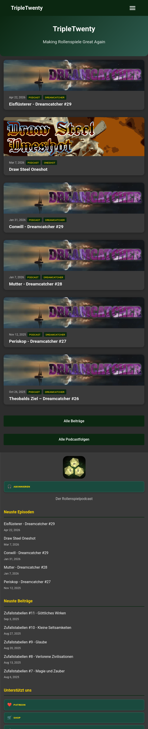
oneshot (49, 162)
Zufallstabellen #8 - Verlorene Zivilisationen (38, 656)
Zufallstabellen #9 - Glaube (25, 642)
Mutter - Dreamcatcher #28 (35, 284)
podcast (34, 97)
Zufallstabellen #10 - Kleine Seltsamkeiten (37, 627)
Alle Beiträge (74, 421)
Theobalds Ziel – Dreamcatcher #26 (44, 398)
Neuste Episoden (19, 512)
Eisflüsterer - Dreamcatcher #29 (40, 104)
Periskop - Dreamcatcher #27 (37, 341)
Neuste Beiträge (18, 601)
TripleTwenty (27, 8)
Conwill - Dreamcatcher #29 (36, 226)
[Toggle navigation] (132, 8)
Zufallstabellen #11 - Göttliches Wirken (35, 613)
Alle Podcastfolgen (74, 439)
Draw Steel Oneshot (28, 169)
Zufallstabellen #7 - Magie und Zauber (34, 671)
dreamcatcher (54, 97)
